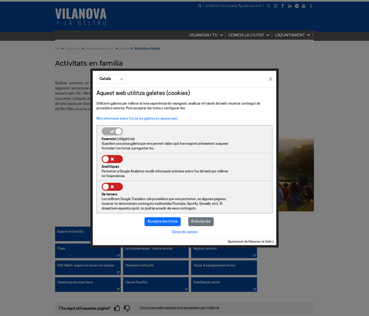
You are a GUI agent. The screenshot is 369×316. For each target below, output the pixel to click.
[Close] (270, 93)
